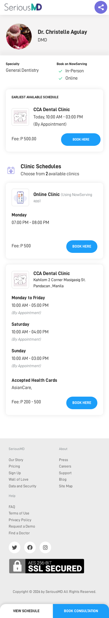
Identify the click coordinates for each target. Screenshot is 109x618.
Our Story (16, 460)
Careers (65, 466)
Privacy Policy (20, 520)
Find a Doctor (19, 533)
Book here (81, 139)
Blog (63, 479)
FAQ (12, 507)
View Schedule (26, 611)
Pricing (14, 466)
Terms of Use (19, 513)
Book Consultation (81, 611)
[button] (20, 117)
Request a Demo (22, 526)
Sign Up (15, 473)
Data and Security (22, 486)
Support (65, 473)
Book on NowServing (72, 64)
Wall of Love (18, 479)
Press (63, 460)
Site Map (66, 486)
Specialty (12, 64)
